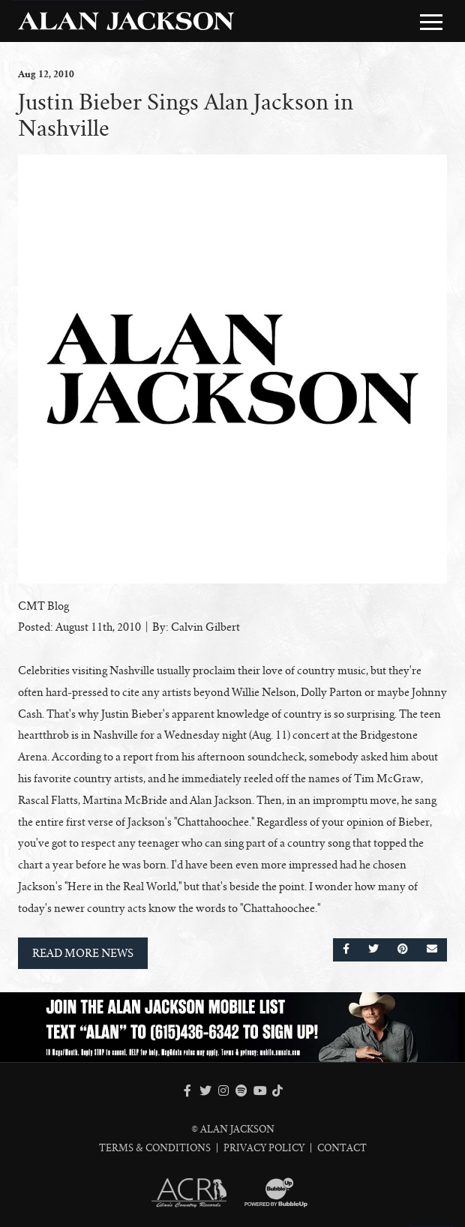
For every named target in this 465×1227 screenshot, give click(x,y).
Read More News (83, 953)
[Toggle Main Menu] (431, 22)
